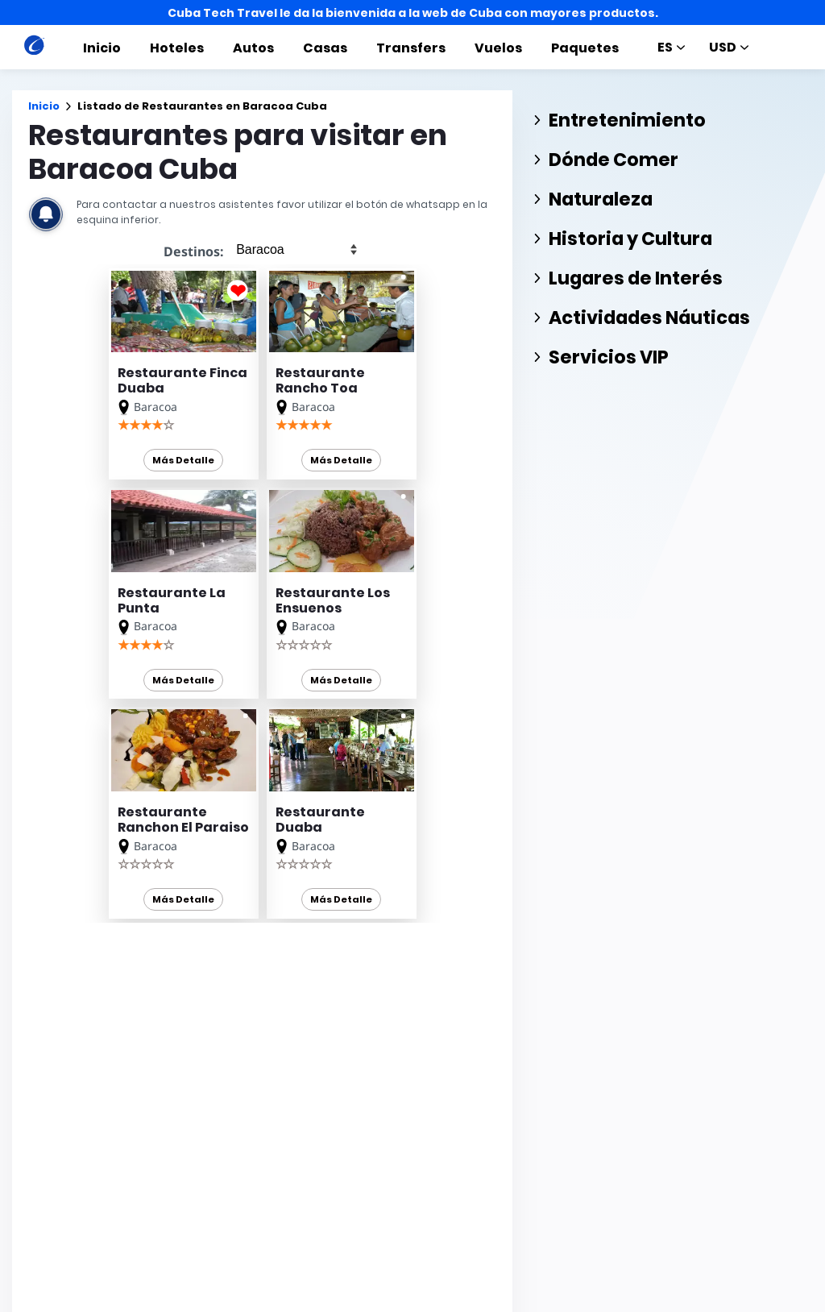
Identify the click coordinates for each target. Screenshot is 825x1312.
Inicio (102, 48)
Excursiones (384, 1301)
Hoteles (177, 48)
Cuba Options (273, 1198)
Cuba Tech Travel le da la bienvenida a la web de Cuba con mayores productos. (413, 13)
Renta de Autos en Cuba (300, 1134)
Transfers (411, 48)
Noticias (459, 1301)
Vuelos (498, 48)
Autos (253, 48)
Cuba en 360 (269, 1155)
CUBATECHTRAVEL (73, 1261)
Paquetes (585, 48)
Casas (325, 48)
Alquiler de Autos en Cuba (305, 1176)
